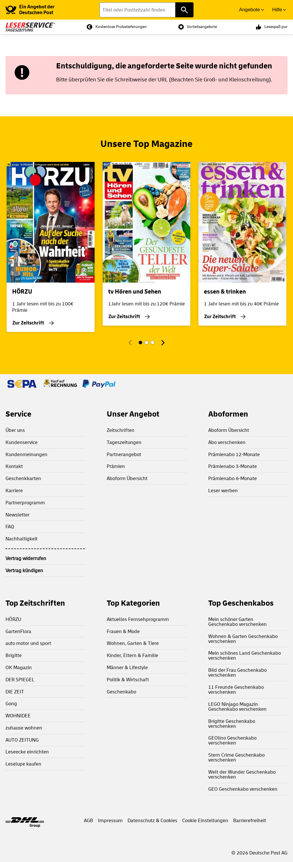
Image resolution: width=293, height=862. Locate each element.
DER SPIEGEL (19, 680)
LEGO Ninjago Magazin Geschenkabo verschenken (237, 706)
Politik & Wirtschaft (128, 680)
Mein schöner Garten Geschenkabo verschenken (237, 621)
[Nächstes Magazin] (162, 342)
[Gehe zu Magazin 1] (140, 342)
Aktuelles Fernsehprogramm (138, 619)
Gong (11, 704)
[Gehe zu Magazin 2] (146, 342)
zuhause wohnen (23, 728)
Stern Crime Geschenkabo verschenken (236, 757)
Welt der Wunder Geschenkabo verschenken (242, 774)
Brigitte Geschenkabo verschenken (231, 723)
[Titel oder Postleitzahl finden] (146, 9)
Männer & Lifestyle (127, 668)
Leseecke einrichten (27, 752)
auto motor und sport (28, 643)
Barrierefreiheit (249, 821)
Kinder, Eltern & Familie (132, 655)
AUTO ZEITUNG (22, 740)
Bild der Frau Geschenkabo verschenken (237, 672)
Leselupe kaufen (23, 764)
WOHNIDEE (18, 716)
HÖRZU (13, 619)
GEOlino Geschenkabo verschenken (232, 740)
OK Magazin (18, 668)
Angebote (249, 9)
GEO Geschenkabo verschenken (242, 789)
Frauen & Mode (123, 631)
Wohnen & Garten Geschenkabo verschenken (243, 638)
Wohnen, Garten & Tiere (133, 643)
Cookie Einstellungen (205, 821)
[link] (41, 10)
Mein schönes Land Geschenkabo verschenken (244, 655)
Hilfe (277, 9)
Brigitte (13, 655)
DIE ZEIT (14, 692)
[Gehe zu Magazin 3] (152, 342)
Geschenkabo (121, 692)
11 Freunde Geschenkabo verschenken (236, 689)
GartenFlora (18, 631)
